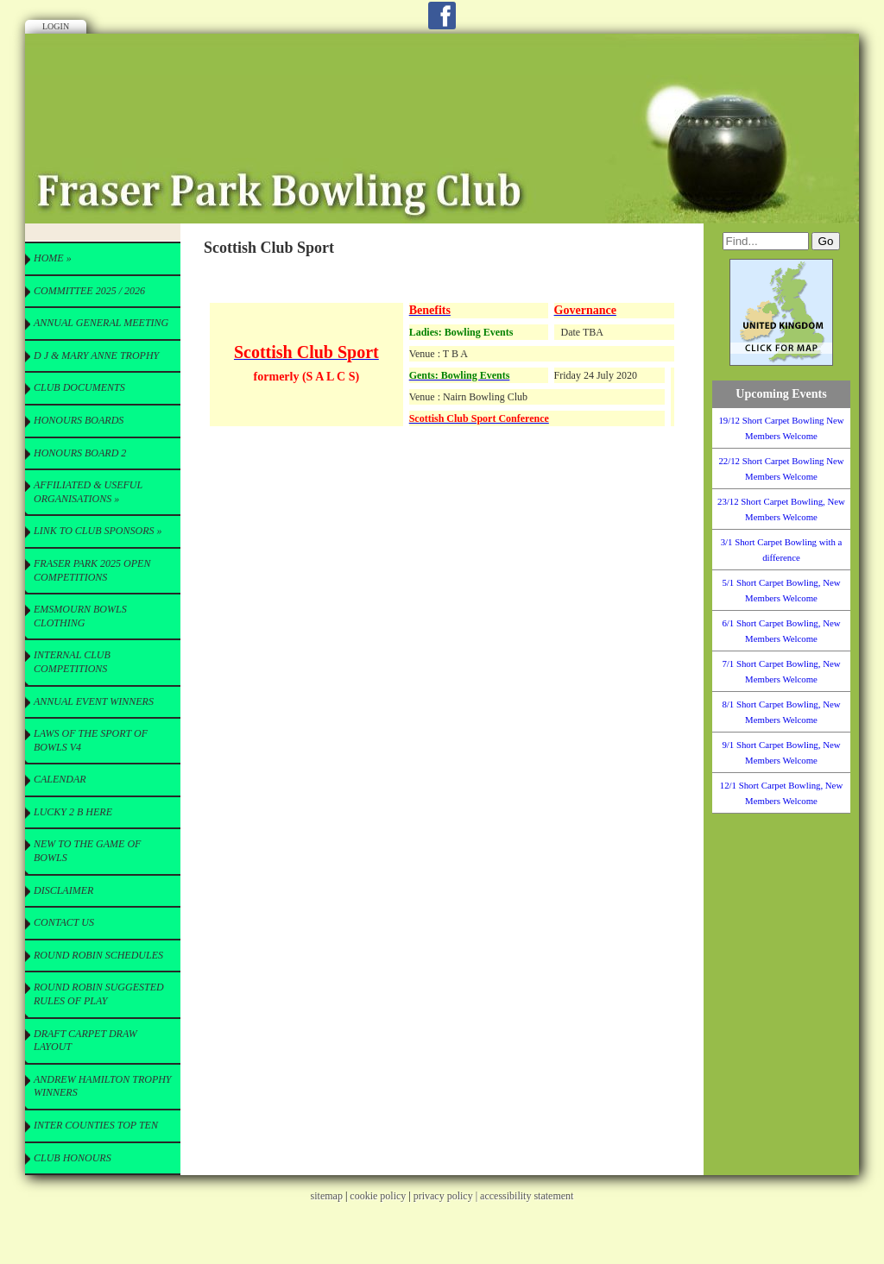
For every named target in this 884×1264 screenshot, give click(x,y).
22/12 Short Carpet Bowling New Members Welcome (780, 468)
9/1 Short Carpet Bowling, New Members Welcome (781, 752)
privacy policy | (447, 1196)
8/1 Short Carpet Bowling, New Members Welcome (781, 712)
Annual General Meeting (101, 323)
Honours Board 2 (80, 453)
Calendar (60, 779)
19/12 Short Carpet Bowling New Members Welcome (780, 428)
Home (53, 258)
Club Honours (72, 1158)
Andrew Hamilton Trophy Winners (103, 1086)
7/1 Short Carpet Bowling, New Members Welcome (781, 671)
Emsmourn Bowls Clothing (80, 616)
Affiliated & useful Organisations (88, 492)
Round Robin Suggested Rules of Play (99, 994)
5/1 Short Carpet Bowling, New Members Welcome (781, 590)
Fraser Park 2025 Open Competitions (92, 570)
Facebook (442, 15)
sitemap (327, 1196)
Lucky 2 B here (73, 812)
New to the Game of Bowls (87, 851)
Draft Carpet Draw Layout (85, 1040)
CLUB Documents (79, 387)
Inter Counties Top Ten (96, 1125)
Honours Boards (78, 420)
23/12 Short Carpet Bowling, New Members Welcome (781, 509)
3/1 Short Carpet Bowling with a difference (782, 550)
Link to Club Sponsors (97, 531)
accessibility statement (526, 1196)
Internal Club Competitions (72, 662)
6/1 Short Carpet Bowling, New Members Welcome (781, 631)
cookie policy (378, 1196)
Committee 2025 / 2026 (89, 291)
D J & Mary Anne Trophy (96, 355)
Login (55, 26)
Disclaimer (63, 890)
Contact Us (64, 922)
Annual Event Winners (94, 701)
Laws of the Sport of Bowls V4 (91, 740)
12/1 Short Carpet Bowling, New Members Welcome (781, 793)
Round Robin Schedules (98, 955)
